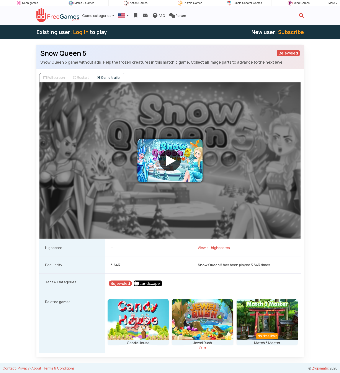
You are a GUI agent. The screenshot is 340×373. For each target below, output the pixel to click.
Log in (81, 32)
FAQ (158, 15)
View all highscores (214, 247)
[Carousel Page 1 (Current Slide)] (200, 348)
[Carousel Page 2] (205, 348)
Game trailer (109, 77)
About (36, 368)
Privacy (23, 368)
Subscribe (291, 32)
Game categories (96, 15)
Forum (177, 15)
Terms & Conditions (59, 368)
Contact (9, 368)
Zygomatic (320, 368)
